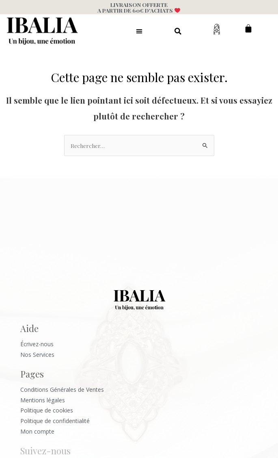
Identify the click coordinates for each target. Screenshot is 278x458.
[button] (139, 31)
